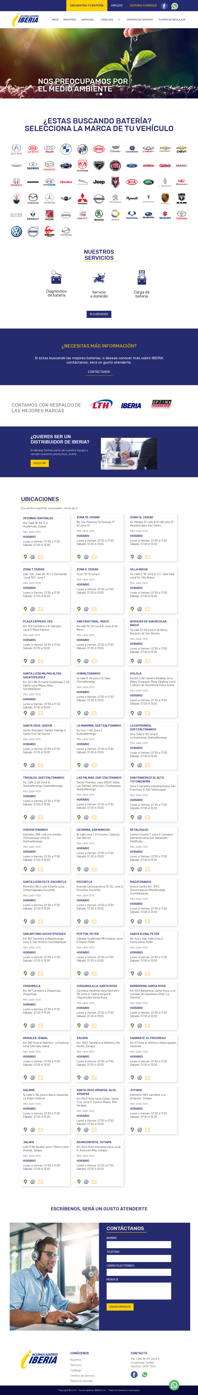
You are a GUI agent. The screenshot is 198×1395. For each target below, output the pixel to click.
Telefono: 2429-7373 (143, 1366)
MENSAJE (112, 1279)
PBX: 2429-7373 (29, 532)
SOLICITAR (39, 463)
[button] (111, 19)
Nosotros (69, 19)
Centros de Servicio (82, 1375)
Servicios (87, 19)
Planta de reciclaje (172, 19)
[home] (25, 19)
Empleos (117, 5)
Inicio (55, 19)
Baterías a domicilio (143, 5)
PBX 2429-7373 (29, 635)
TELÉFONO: (113, 1252)
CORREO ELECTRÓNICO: (121, 1265)
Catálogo (107, 19)
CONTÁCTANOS (99, 372)
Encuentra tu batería (87, 5)
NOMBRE (112, 1238)
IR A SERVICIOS (99, 314)
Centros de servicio (140, 19)
